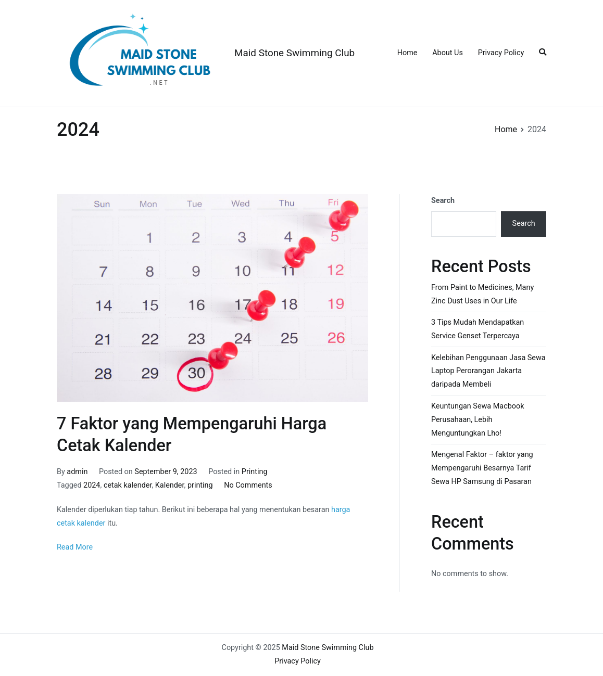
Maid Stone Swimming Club (294, 53)
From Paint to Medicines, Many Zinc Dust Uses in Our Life (482, 294)
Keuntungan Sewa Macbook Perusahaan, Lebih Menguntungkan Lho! (477, 420)
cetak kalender (128, 485)
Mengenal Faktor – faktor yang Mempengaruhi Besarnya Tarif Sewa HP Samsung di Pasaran (482, 468)
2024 (91, 485)
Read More (75, 547)
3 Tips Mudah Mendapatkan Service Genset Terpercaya (477, 329)
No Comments (248, 485)
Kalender (169, 485)
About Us (447, 52)
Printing (255, 471)
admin (77, 471)
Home (407, 52)
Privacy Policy (501, 52)
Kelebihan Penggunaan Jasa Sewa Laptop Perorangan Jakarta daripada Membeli (488, 371)
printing (200, 485)
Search (443, 200)
